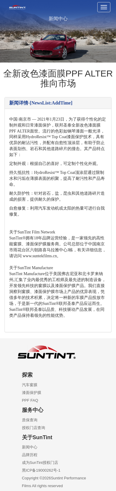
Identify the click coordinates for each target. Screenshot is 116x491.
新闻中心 (29, 447)
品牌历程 (29, 455)
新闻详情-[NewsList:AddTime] (40, 102)
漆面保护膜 (31, 392)
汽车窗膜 (29, 385)
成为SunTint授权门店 (40, 462)
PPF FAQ (30, 400)
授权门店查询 (33, 427)
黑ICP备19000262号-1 (41, 470)
